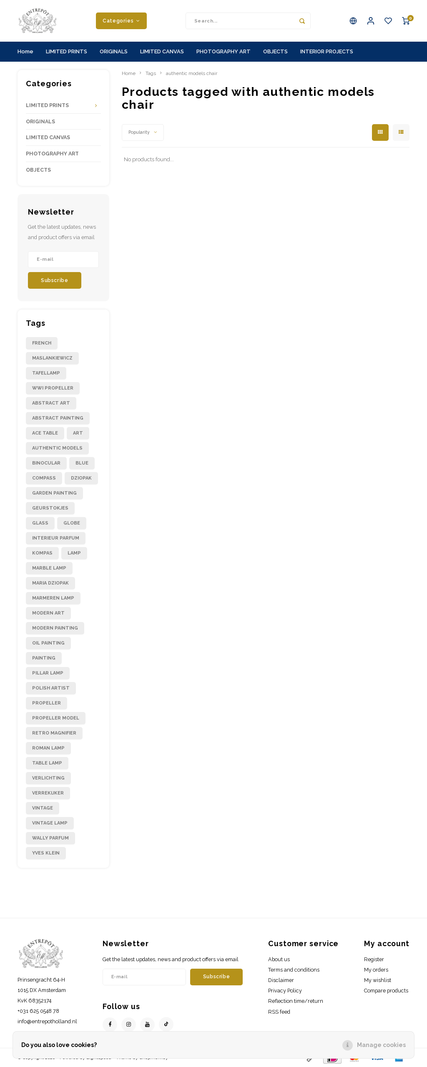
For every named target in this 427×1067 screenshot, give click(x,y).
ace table (45, 433)
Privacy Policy (285, 990)
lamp (74, 553)
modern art (48, 613)
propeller (46, 703)
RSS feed (279, 1012)
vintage (42, 808)
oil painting (48, 643)
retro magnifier (54, 733)
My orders (376, 970)
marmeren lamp (53, 598)
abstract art (51, 403)
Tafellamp (46, 373)
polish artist (51, 688)
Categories (121, 20)
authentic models (57, 448)
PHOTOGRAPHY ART (223, 51)
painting (43, 658)
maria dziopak (50, 583)
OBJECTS (275, 51)
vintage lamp (50, 823)
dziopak (81, 478)
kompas (42, 553)
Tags (151, 73)
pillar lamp (47, 673)
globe (71, 523)
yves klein (46, 853)
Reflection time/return (295, 1001)
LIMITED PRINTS (66, 51)
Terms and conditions (293, 970)
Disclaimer (281, 980)
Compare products (386, 990)
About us (279, 959)
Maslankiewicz (52, 358)
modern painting (55, 628)
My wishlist (377, 980)
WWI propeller (52, 388)
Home (25, 51)
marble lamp (49, 568)
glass (40, 523)
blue (81, 463)
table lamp (47, 763)
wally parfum (50, 838)
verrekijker (48, 793)
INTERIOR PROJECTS (326, 51)
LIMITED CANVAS (162, 51)
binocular (46, 463)
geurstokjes (50, 508)
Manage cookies (381, 1045)
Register (374, 959)
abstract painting (57, 418)
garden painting (54, 493)
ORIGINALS (114, 51)
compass (44, 478)
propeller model (55, 718)
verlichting (48, 778)
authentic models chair (191, 73)
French (41, 343)
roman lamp (48, 748)
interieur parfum (55, 538)
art (78, 433)
